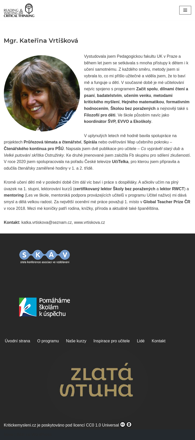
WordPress (41, 434)
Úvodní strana (17, 341)
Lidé (140, 341)
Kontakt (158, 341)
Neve (8, 434)
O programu (48, 341)
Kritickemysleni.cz (20, 425)
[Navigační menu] (185, 10)
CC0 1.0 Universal (109, 424)
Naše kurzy (76, 341)
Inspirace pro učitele (111, 341)
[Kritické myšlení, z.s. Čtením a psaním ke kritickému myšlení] (19, 10)
